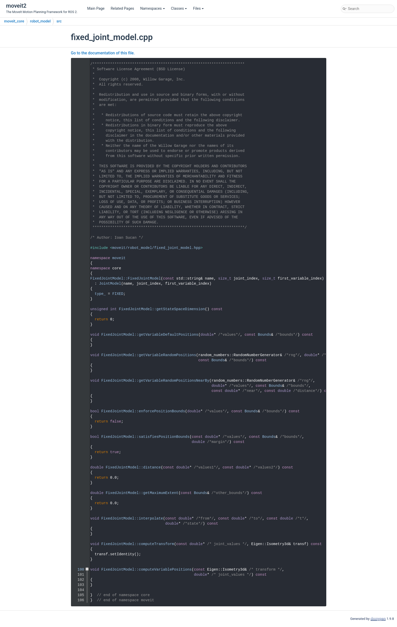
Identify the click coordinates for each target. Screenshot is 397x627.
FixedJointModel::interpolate (132, 518)
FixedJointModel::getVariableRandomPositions (148, 355)
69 (78, 411)
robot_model (40, 21)
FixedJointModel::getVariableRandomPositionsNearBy (155, 381)
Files (198, 8)
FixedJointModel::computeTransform (137, 544)
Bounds (264, 335)
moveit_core (14, 21)
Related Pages (122, 8)
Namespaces (152, 8)
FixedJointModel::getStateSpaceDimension (162, 309)
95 (78, 544)
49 (78, 309)
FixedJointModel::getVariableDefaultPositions (149, 335)
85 (78, 493)
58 (78, 355)
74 (78, 437)
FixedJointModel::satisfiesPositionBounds (145, 437)
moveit (119, 258)
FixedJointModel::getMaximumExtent (142, 493)
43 (78, 278)
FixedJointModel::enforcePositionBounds (143, 411)
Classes (179, 8)
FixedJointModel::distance (133, 467)
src (59, 21)
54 (78, 335)
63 (78, 381)
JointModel (110, 284)
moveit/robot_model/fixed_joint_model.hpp (156, 248)
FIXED (117, 294)
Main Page (96, 8)
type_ (100, 294)
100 (78, 570)
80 (78, 467)
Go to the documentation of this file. (103, 53)
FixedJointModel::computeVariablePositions (146, 570)
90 (78, 518)
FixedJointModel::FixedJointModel (125, 278)
